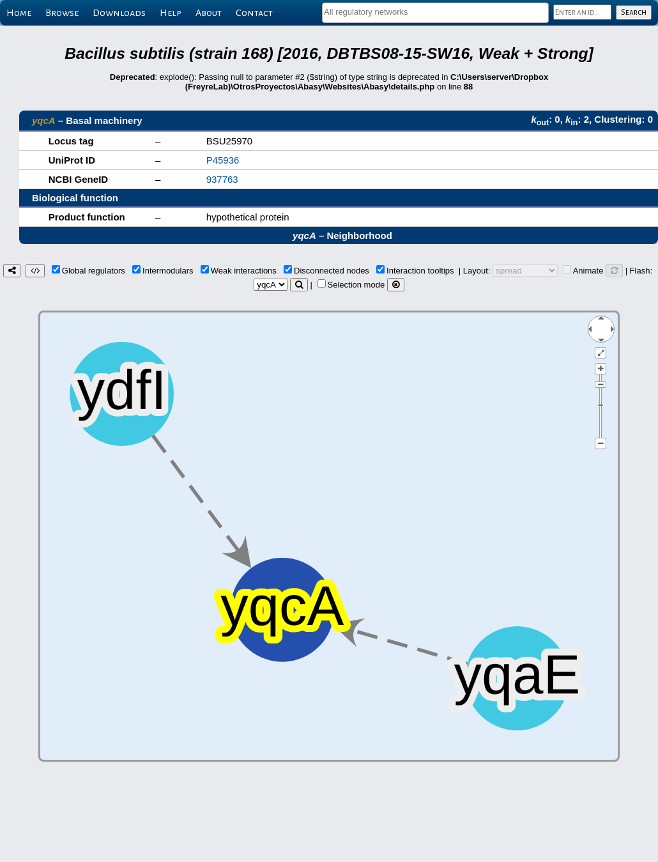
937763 (222, 179)
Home (18, 13)
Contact (254, 13)
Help (170, 13)
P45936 (223, 160)
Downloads (119, 13)
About (208, 13)
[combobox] (435, 13)
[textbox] (435, 11)
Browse (62, 13)
